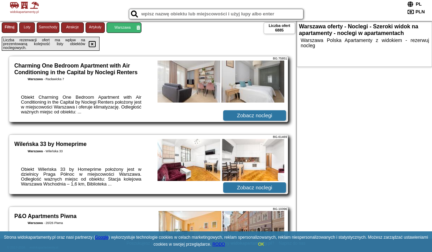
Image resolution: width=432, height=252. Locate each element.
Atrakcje (72, 27)
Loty (27, 27)
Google (102, 237)
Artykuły (95, 27)
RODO (218, 244)
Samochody (48, 27)
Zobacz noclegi (254, 115)
